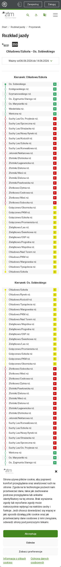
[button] (56, 471)
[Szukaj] (28, 15)
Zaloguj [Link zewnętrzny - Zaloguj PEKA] (52, 4)
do (29, 61)
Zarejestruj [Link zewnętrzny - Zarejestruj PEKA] (33, 4)
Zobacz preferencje (30, 551)
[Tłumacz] (45, 14)
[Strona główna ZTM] (9, 14)
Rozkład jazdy (18, 27)
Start (4, 27)
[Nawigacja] (55, 15)
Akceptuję (30, 533)
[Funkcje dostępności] (37, 14)
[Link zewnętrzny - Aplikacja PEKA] (19, 4)
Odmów (30, 542)
